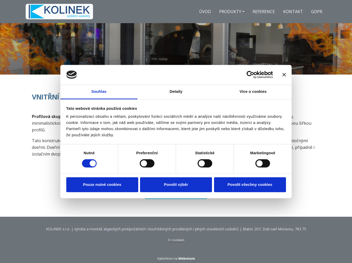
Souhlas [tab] (98, 91)
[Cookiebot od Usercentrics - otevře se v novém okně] (250, 74)
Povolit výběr (176, 185)
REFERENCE (264, 11)
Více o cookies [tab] (253, 91)
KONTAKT (293, 11)
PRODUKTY (230, 11)
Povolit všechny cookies (249, 185)
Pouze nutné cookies (102, 185)
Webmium (186, 258)
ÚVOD (205, 11)
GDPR (316, 11)
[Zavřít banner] (284, 74)
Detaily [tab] (176, 91)
